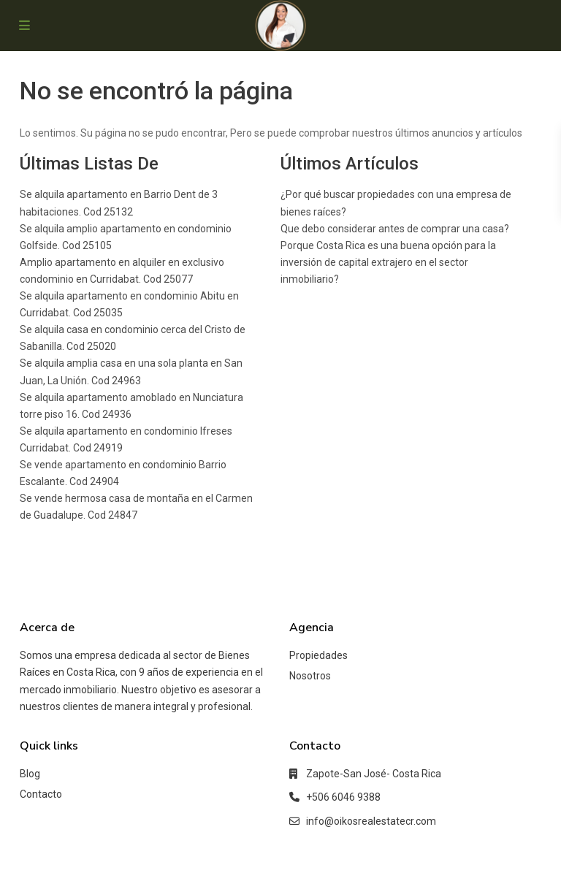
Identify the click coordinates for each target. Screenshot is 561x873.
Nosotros (310, 676)
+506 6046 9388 (343, 797)
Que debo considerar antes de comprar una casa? (394, 229)
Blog (30, 773)
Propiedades (318, 655)
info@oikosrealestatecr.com (371, 821)
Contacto (41, 794)
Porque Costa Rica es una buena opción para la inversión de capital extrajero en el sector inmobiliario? (388, 262)
